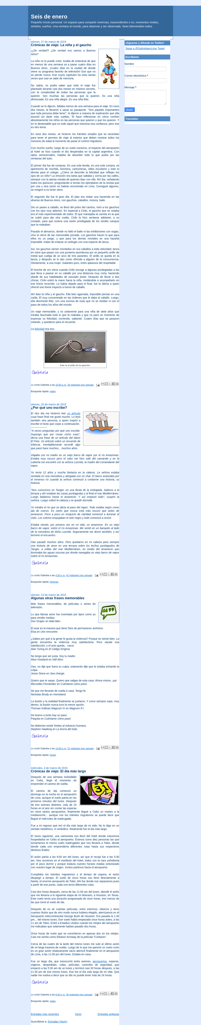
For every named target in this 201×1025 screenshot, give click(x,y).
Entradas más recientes (45, 1014)
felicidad (39, 328)
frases (53, 755)
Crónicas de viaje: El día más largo (58, 771)
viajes (53, 391)
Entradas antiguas (108, 1014)
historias (54, 582)
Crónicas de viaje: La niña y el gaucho (61, 45)
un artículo (73, 413)
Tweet (160, 48)
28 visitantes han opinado (80, 385)
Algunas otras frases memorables (58, 598)
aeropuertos (100, 961)
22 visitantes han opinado (80, 748)
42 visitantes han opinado (79, 575)
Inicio (78, 1014)
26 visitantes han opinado (79, 994)
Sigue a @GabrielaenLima (141, 48)
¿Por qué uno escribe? (49, 408)
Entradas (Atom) (57, 1021)
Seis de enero (49, 16)
